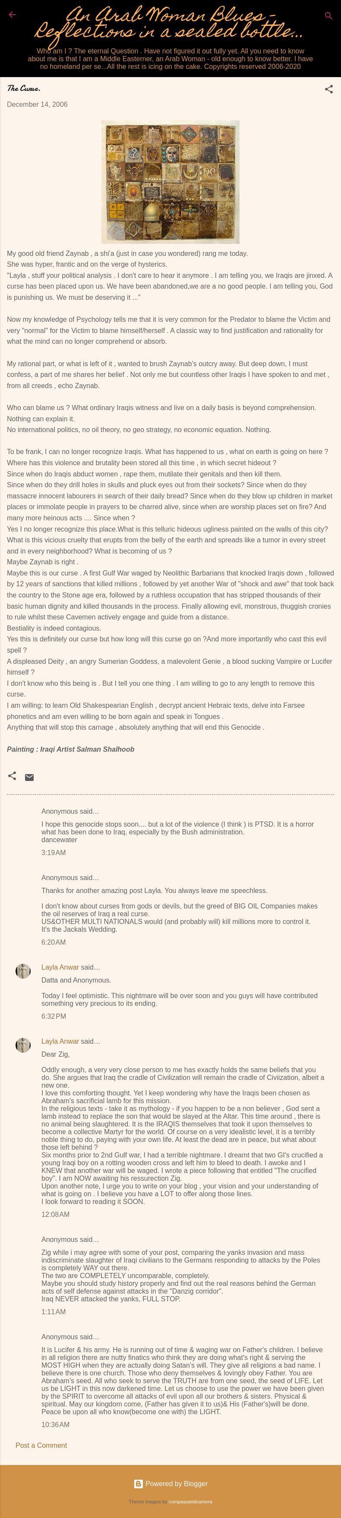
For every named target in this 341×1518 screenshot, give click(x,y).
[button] (329, 90)
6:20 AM (53, 942)
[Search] (329, 17)
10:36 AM (55, 1424)
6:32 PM (53, 1016)
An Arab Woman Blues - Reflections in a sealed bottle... (170, 25)
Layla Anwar (60, 967)
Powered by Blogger (170, 1483)
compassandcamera (190, 1501)
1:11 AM (53, 1312)
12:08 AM (55, 1214)
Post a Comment (41, 1445)
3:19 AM (53, 852)
